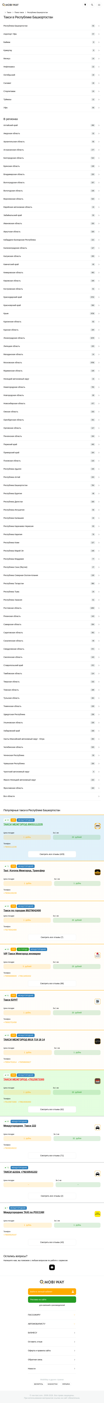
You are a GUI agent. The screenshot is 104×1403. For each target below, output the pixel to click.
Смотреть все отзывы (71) (52, 1155)
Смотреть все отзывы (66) (52, 983)
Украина (66, 1384)
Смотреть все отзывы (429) (52, 854)
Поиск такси (19, 12)
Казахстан (52, 1384)
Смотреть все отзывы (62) (52, 1109)
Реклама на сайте (38, 1299)
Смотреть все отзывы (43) (52, 1242)
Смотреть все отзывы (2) (52, 1196)
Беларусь (38, 1384)
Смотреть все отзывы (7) (52, 937)
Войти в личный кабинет (52, 1292)
